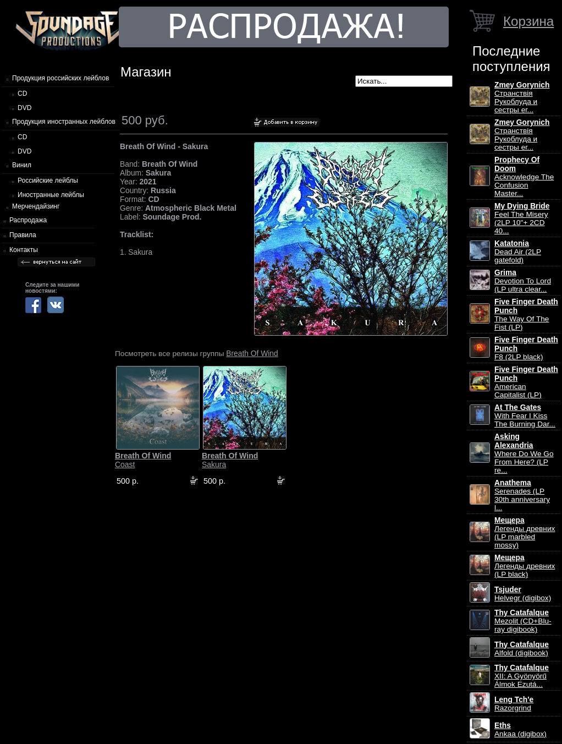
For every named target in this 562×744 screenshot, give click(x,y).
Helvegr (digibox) (522, 594)
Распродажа (28, 220)
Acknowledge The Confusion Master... (524, 177)
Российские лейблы (48, 180)
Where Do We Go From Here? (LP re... (524, 453)
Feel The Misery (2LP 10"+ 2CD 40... (521, 218)
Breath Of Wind (252, 353)
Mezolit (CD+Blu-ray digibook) (523, 621)
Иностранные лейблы (51, 195)
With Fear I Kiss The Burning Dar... (524, 415)
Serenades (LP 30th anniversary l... (522, 495)
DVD (24, 108)
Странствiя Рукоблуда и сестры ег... (521, 97)
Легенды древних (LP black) (524, 566)
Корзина (528, 21)
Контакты (23, 250)
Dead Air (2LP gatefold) (517, 251)
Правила (22, 235)
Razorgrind (513, 704)
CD (22, 93)
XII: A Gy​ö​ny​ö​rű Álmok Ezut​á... (521, 676)
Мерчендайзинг (35, 206)
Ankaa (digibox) (520, 729)
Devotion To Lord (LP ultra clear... (522, 281)
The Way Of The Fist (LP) (526, 314)
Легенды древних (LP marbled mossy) (524, 532)
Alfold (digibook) (521, 649)
